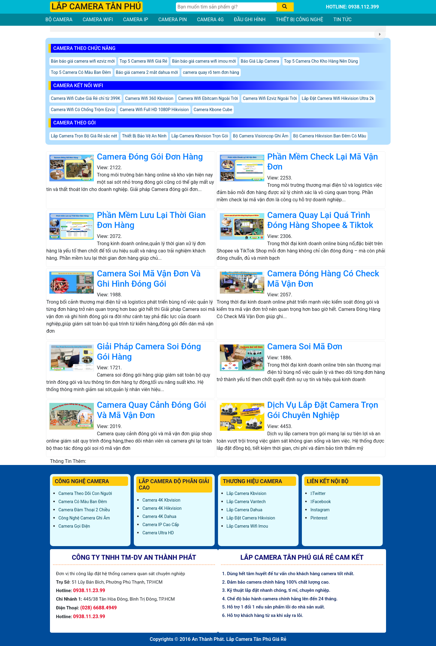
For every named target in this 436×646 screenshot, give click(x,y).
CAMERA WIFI (98, 19)
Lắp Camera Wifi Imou (247, 526)
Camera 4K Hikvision (161, 508)
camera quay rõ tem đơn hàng (211, 72)
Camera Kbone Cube (213, 109)
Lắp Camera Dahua (244, 509)
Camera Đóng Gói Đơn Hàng (150, 157)
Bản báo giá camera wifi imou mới (204, 61)
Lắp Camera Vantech (246, 501)
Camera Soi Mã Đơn (304, 346)
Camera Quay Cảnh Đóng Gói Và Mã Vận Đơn (151, 410)
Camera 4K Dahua (159, 516)
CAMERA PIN (172, 19)
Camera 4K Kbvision (161, 500)
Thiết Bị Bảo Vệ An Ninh (144, 135)
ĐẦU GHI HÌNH (250, 19)
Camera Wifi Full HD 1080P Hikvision (154, 109)
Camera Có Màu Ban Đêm (82, 501)
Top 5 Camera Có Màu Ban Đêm (81, 72)
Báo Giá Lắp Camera (260, 61)
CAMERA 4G (210, 19)
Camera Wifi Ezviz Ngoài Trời (270, 98)
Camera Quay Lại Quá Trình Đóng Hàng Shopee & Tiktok (320, 220)
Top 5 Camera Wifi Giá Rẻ (143, 61)
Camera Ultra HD (158, 532)
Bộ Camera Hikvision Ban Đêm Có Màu (329, 135)
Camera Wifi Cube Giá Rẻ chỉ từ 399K (85, 98)
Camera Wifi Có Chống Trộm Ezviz (83, 109)
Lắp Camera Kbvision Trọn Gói (199, 135)
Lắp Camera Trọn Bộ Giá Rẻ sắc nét (84, 135)
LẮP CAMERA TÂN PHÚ (96, 7)
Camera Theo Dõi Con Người (85, 493)
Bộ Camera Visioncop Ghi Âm (260, 135)
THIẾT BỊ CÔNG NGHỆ (299, 19)
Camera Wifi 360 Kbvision (149, 98)
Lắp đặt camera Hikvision (250, 518)
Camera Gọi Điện (74, 526)
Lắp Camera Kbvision (246, 493)
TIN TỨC (342, 19)
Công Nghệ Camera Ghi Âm (84, 518)
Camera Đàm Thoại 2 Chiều (84, 509)
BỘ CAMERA (58, 19)
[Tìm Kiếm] (226, 7)
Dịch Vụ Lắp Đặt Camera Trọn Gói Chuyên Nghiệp (322, 410)
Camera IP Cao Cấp (160, 524)
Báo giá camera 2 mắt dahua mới (147, 72)
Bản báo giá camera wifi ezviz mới (83, 61)
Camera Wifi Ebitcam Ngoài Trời (208, 98)
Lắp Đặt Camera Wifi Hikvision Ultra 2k (338, 98)
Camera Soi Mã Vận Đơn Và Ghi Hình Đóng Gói (149, 279)
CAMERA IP (135, 19)
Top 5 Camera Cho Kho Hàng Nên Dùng (321, 61)
